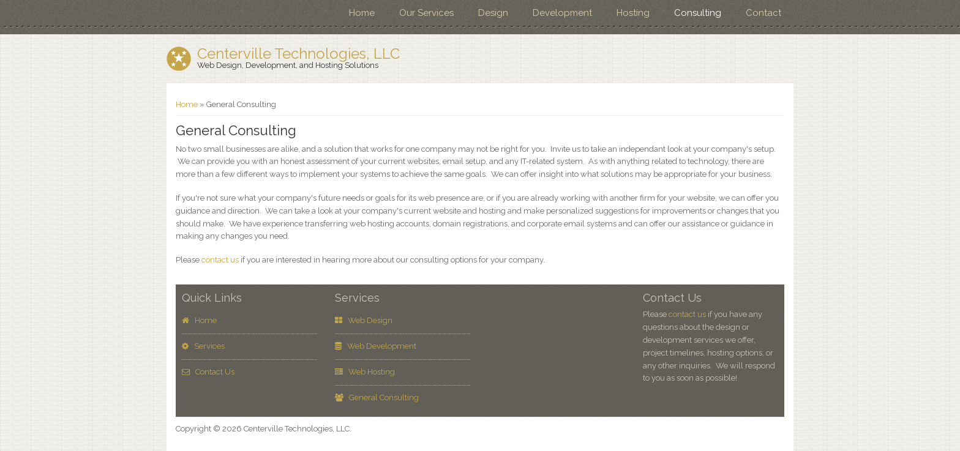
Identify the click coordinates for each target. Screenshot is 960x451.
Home (362, 12)
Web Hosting (365, 371)
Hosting (633, 12)
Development (562, 12)
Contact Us (208, 371)
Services (203, 346)
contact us (220, 259)
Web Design (363, 320)
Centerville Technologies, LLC (298, 54)
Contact (763, 12)
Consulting (697, 12)
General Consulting (377, 397)
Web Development (375, 346)
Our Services (426, 12)
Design (493, 12)
